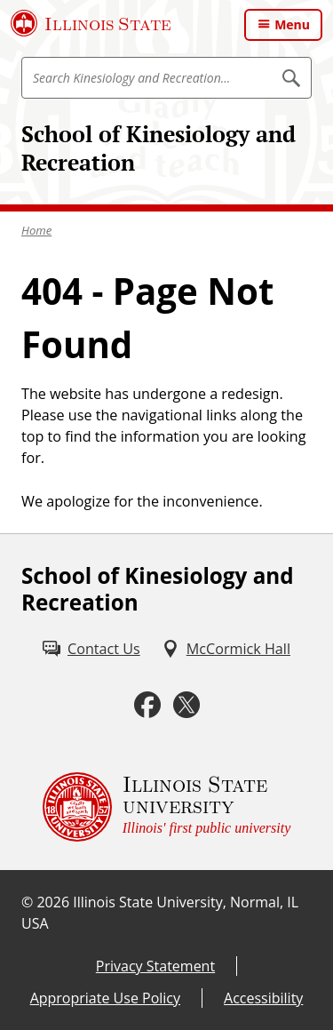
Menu (292, 24)
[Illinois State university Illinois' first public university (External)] (167, 807)
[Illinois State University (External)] (91, 23)
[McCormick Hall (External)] (226, 648)
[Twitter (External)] (186, 705)
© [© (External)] (27, 902)
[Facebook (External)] (147, 705)
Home (36, 230)
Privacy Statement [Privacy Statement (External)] (155, 966)
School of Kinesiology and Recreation (158, 148)
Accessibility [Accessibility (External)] (263, 998)
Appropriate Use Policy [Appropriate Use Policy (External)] (105, 998)
